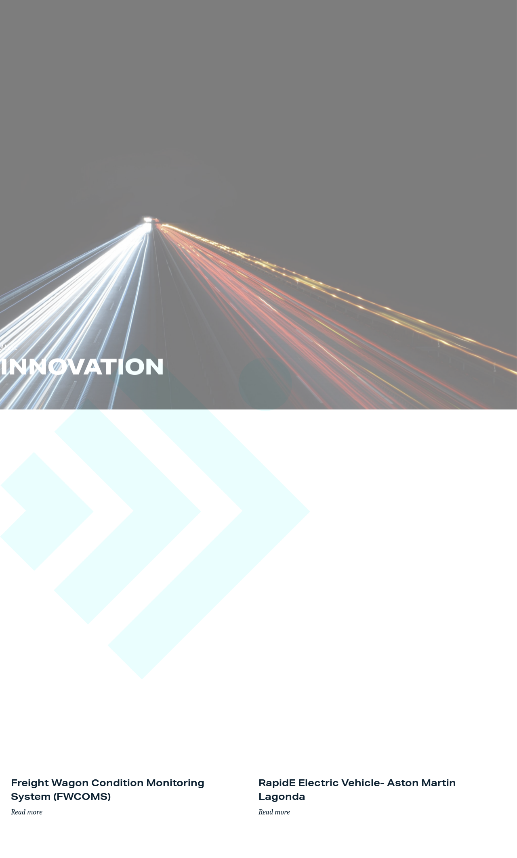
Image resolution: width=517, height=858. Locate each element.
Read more (26, 812)
